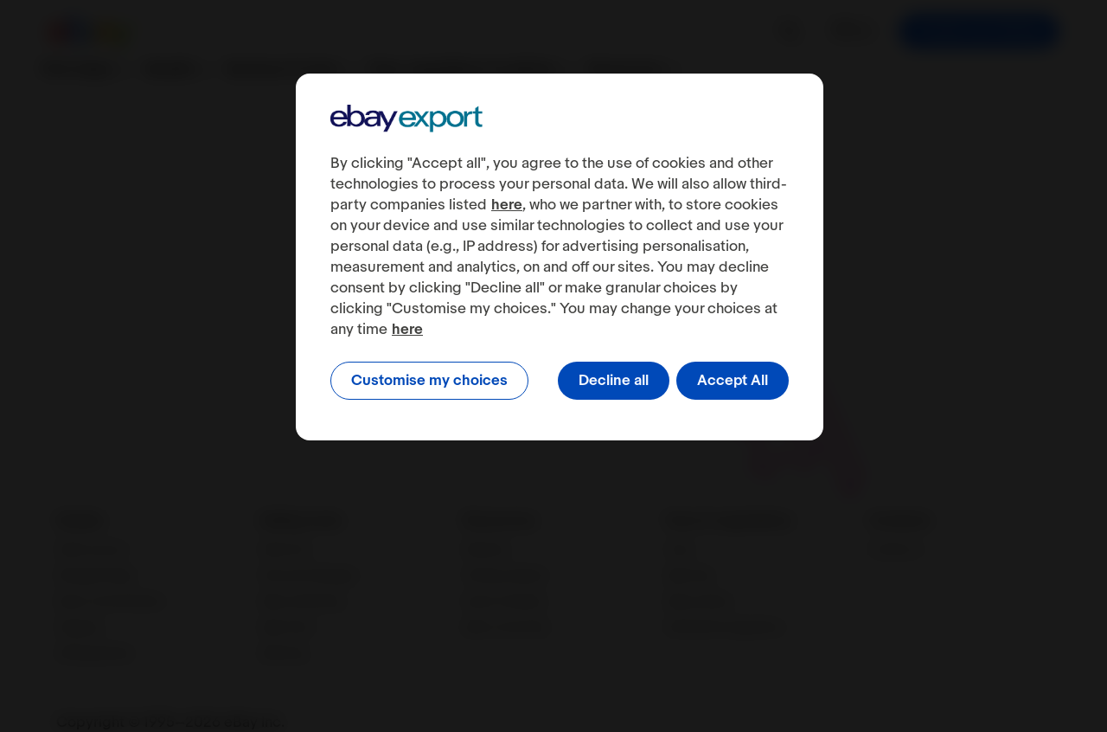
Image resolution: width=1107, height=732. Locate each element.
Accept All (732, 381)
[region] (559, 257)
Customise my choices (429, 381)
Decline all (614, 381)
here (506, 205)
